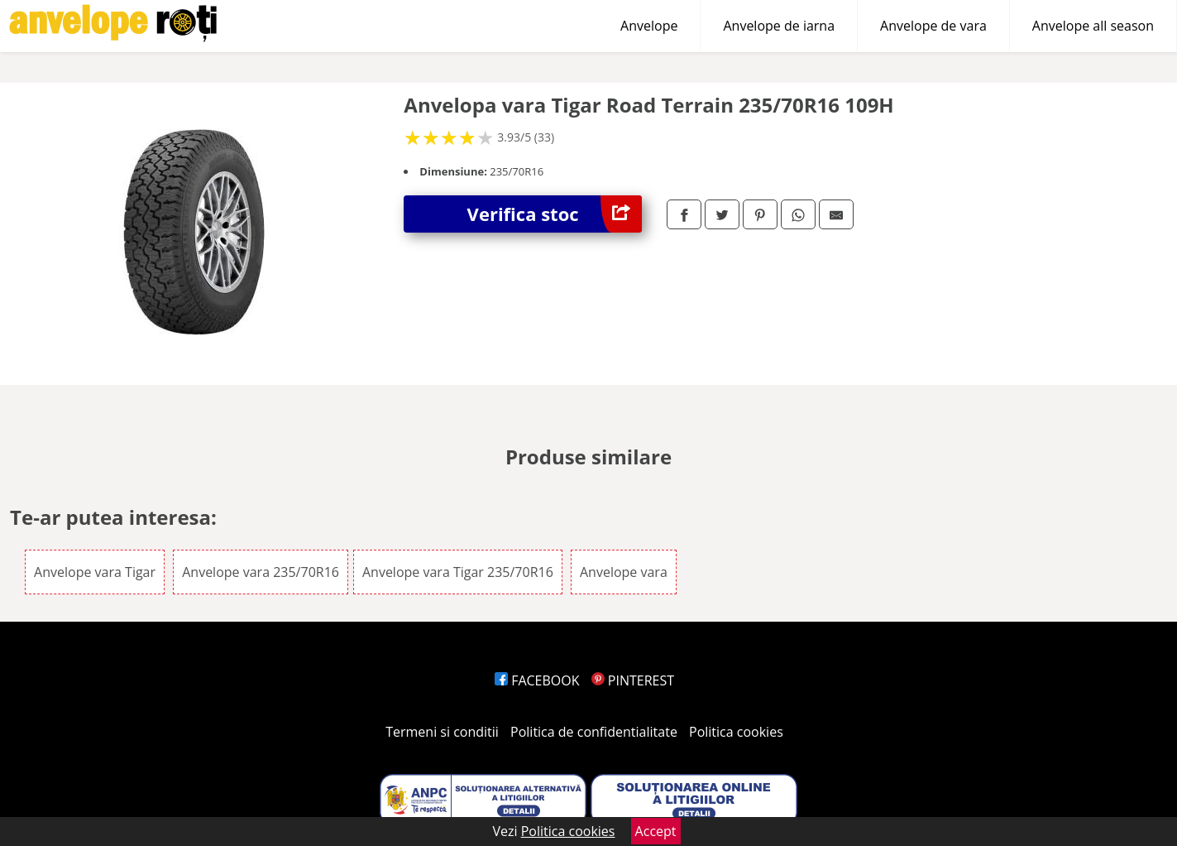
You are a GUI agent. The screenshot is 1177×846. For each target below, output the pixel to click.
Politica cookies (736, 732)
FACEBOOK (537, 680)
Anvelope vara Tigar (94, 572)
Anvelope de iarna (779, 26)
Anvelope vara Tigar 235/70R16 (457, 572)
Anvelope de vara (933, 26)
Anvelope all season (1093, 26)
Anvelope (648, 26)
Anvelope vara (623, 572)
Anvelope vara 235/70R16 (260, 572)
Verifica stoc (554, 214)
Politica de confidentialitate (593, 732)
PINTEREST (632, 680)
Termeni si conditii (442, 732)
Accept (656, 831)
